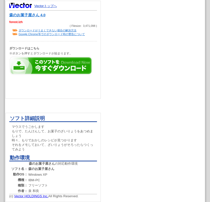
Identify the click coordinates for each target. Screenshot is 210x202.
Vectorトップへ (45, 6)
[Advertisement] (157, 95)
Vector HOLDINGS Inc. (31, 196)
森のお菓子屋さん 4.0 (27, 15)
